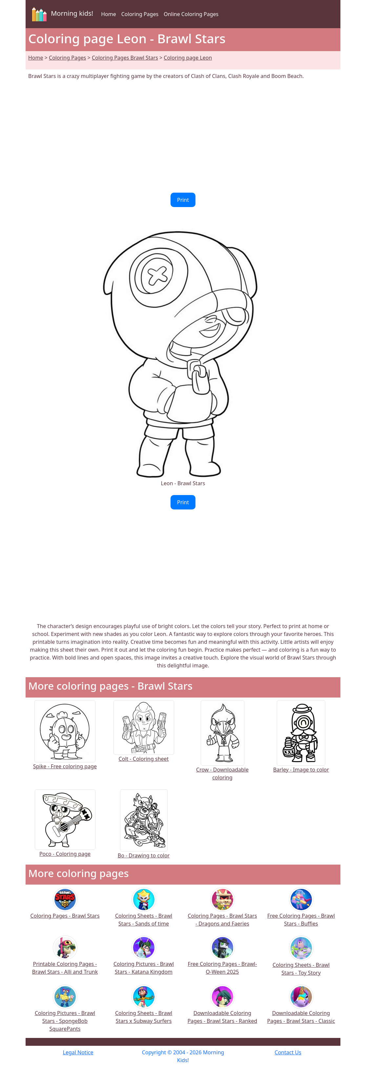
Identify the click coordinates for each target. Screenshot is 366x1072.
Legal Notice (78, 1052)
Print (183, 199)
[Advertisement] (183, 136)
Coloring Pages (139, 14)
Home (108, 14)
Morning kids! (61, 14)
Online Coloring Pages (191, 14)
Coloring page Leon (188, 57)
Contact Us (287, 1052)
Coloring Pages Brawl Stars (125, 57)
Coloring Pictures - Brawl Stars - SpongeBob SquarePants (65, 1012)
